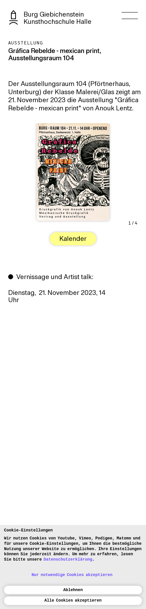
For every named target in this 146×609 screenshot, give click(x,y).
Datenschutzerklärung (68, 559)
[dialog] (73, 567)
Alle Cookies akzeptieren (73, 600)
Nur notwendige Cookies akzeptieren (72, 575)
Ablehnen (73, 590)
